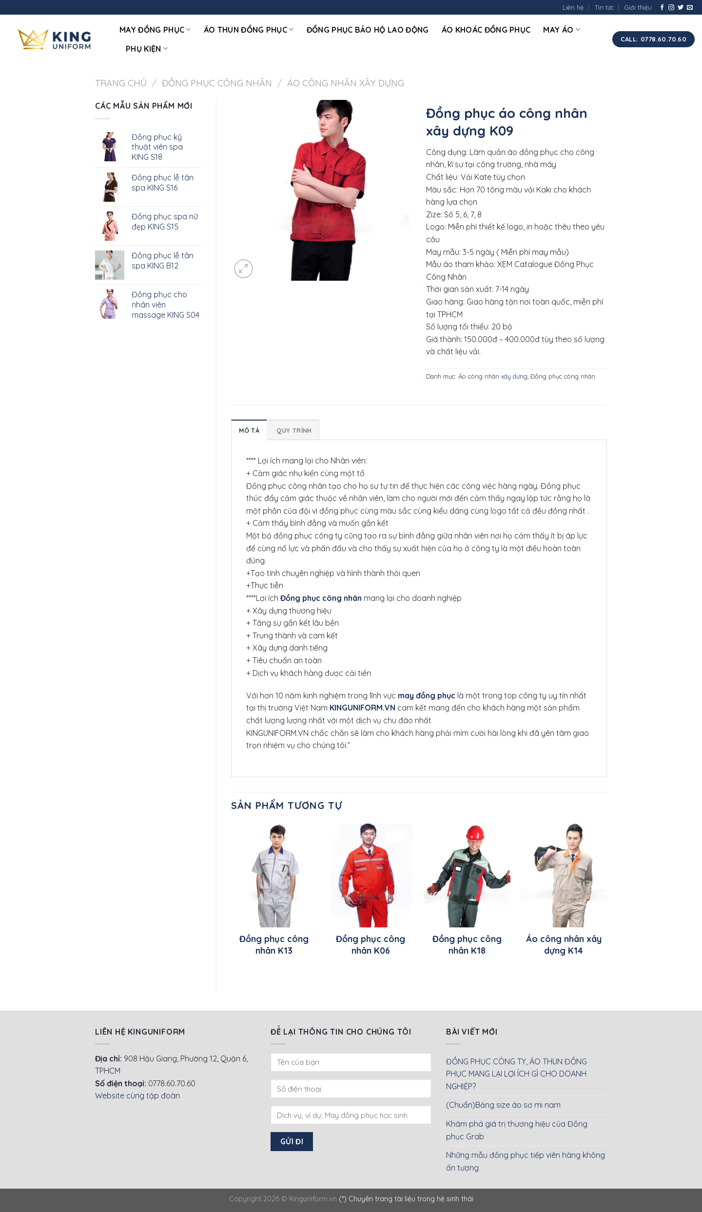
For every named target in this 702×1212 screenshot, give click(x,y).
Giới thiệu (638, 7)
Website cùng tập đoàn (137, 1095)
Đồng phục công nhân (217, 83)
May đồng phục (155, 30)
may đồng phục (426, 695)
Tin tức (604, 7)
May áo (561, 30)
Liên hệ (573, 7)
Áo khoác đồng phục (486, 30)
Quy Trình (294, 430)
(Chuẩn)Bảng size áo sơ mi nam (503, 1105)
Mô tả (249, 430)
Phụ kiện (147, 49)
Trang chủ (121, 83)
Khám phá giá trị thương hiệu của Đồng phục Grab (516, 1130)
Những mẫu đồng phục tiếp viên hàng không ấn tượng (525, 1161)
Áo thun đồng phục (249, 30)
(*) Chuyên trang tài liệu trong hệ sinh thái (406, 1198)
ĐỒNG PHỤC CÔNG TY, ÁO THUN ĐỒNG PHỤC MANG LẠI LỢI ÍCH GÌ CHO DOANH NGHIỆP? (516, 1074)
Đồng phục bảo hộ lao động (368, 30)
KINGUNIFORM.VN (362, 707)
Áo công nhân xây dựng (345, 83)
